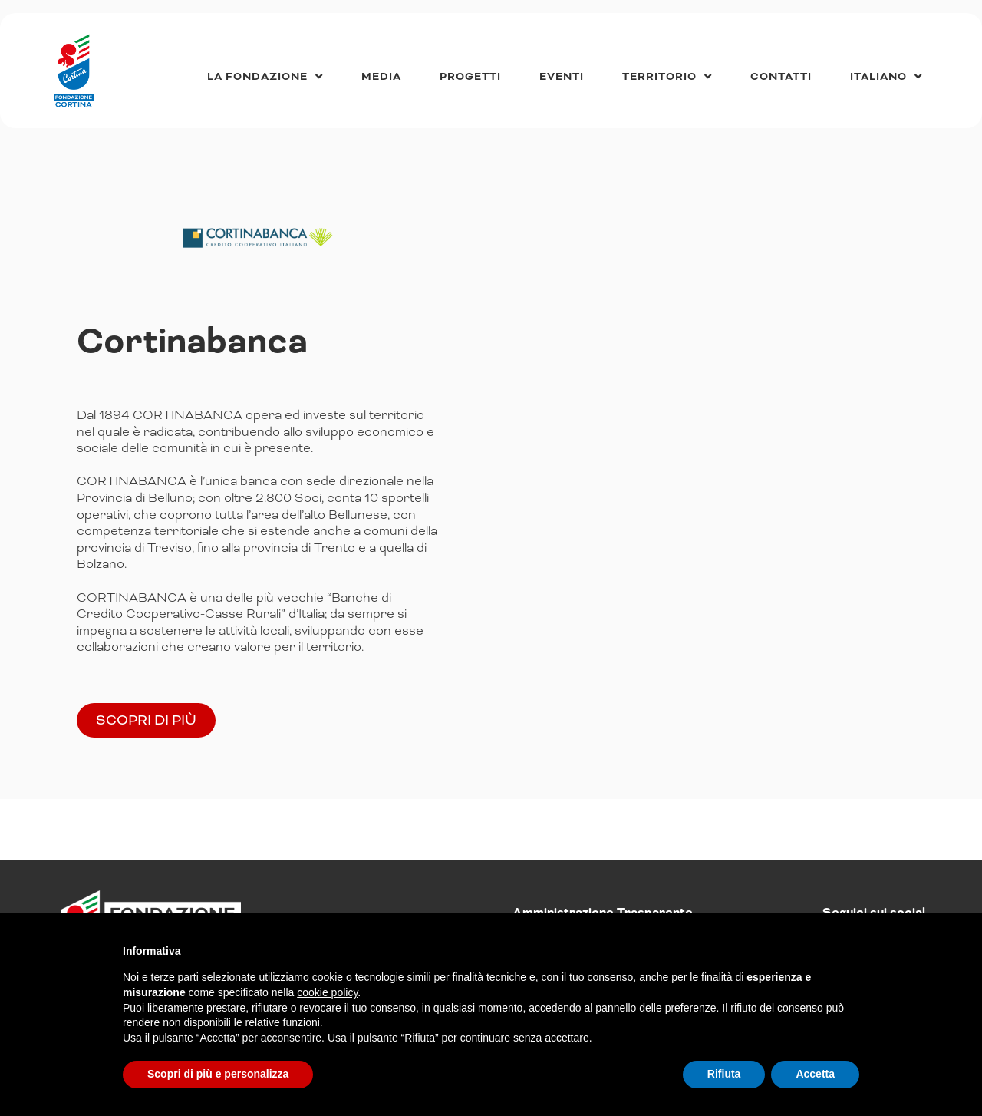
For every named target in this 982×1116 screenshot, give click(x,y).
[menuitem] (886, 76)
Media (381, 77)
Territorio (667, 76)
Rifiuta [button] (724, 1074)
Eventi (561, 77)
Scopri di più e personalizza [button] (217, 1074)
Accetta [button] (815, 1074)
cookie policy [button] (327, 992)
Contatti (781, 77)
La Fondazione (265, 76)
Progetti (470, 77)
